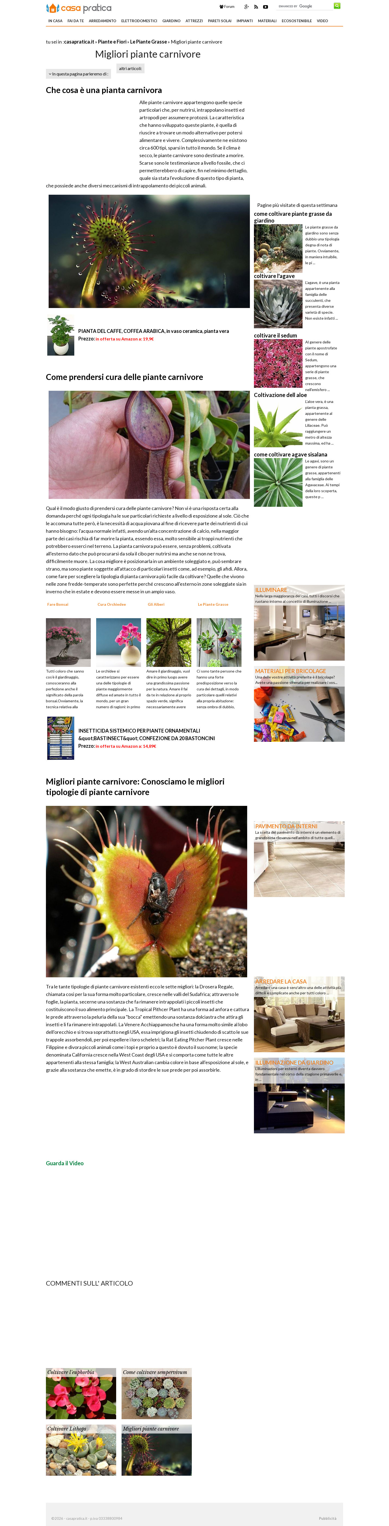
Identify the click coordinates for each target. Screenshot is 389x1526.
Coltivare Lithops (66, 1429)
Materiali (267, 21)
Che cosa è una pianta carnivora (104, 90)
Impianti (245, 21)
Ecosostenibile (297, 21)
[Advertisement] (109, 35)
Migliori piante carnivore (151, 1429)
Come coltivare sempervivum (155, 1372)
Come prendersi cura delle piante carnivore (124, 377)
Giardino (171, 21)
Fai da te (76, 21)
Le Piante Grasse (148, 42)
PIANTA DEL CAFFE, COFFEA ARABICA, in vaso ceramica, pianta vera (153, 331)
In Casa (55, 21)
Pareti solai (220, 21)
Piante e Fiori (112, 42)
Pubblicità (327, 1518)
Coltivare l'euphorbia (70, 1372)
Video (322, 21)
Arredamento (102, 21)
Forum (227, 6)
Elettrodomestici (139, 21)
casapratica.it (79, 42)
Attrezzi (194, 21)
